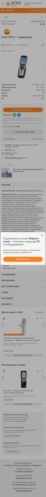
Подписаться (23, 259)
